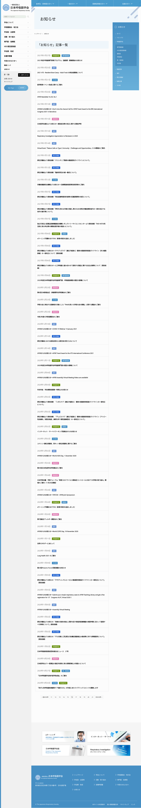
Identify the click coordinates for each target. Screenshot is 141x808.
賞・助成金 (120, 61)
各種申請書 (99, 785)
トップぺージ (78, 775)
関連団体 (119, 70)
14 (63, 697)
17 (76, 697)
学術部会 (119, 58)
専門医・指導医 (122, 780)
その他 (119, 87)
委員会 (119, 54)
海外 (118, 74)
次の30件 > (100, 697)
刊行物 (119, 64)
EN (8, 74)
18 (80, 697)
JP (4, 74)
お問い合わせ (8, 79)
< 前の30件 (43, 697)
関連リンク (7, 65)
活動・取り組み (101, 780)
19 (85, 697)
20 (89, 697)
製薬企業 (119, 83)
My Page (17, 88)
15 (68, 697)
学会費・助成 (78, 785)
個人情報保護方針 (112, 805)
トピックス (120, 38)
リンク (133, 805)
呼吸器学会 (120, 42)
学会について (100, 775)
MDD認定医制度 (121, 51)
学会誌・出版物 (79, 780)
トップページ (37, 34)
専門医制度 (120, 48)
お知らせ (7, 69)
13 (59, 697)
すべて (119, 34)
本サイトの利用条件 (98, 805)
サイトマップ (8, 82)
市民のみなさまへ (123, 785)
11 (50, 697)
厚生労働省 (120, 79)
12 (55, 697)
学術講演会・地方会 (124, 775)
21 (93, 697)
